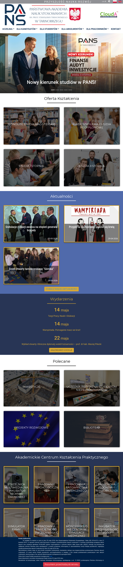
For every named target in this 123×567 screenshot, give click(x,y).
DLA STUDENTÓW (48, 29)
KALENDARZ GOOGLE (61, 350)
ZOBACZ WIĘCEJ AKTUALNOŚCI (61, 289)
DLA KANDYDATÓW (26, 29)
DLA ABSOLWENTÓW (72, 29)
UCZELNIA (7, 29)
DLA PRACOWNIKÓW (96, 29)
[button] (9, 63)
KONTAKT (116, 29)
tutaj (51, 556)
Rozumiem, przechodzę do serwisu (61, 564)
